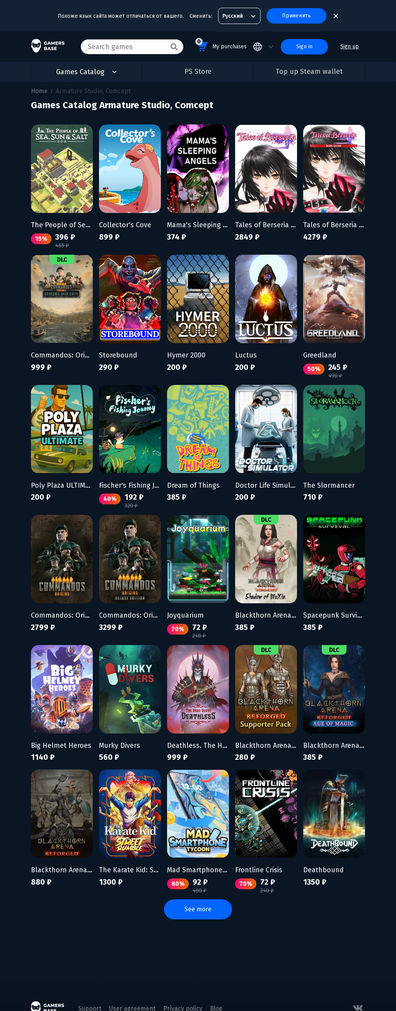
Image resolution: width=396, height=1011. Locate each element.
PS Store (198, 71)
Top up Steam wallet (309, 71)
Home (39, 91)
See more (198, 909)
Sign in (304, 46)
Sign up (349, 46)
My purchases (221, 45)
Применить (296, 15)
